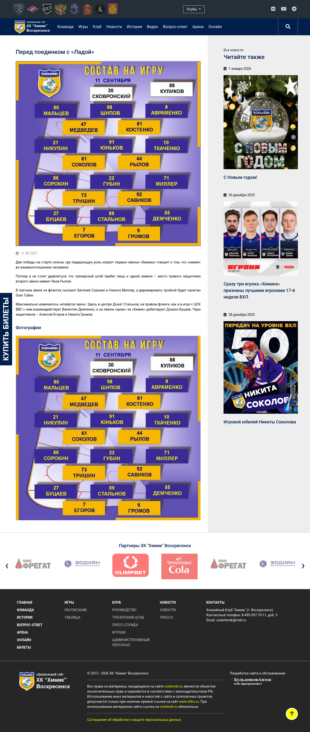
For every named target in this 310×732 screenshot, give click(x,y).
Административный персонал (131, 642)
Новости (114, 26)
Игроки (118, 632)
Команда (65, 26)
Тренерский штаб (128, 617)
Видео (152, 26)
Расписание (76, 610)
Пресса (166, 617)
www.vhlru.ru (189, 701)
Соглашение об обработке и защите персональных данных (134, 720)
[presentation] (7, 565)
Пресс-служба (125, 625)
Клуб (97, 26)
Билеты (24, 647)
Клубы (192, 9)
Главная (24, 602)
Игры (83, 26)
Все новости (233, 50)
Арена (197, 26)
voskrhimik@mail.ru (231, 620)
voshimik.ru (173, 686)
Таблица (72, 617)
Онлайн (215, 26)
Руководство (124, 610)
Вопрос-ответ (175, 26)
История (134, 26)
